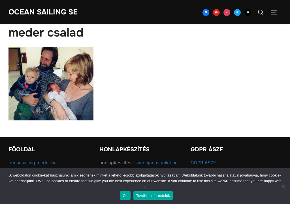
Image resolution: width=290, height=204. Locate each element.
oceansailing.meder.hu (32, 162)
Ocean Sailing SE (43, 12)
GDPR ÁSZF (203, 162)
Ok (125, 196)
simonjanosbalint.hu (156, 162)
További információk (153, 196)
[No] (283, 186)
